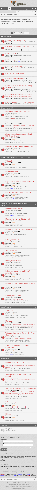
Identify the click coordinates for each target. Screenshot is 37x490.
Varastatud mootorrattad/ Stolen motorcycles (17, 346)
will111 (22, 475)
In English (22, 338)
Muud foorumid (6, 307)
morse (23, 477)
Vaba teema (15, 125)
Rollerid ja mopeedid (13, 296)
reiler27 (20, 103)
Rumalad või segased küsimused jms (19, 46)
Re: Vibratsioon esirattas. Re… (21, 244)
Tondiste (12, 329)
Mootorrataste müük (17, 365)
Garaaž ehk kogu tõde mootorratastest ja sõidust (13, 204)
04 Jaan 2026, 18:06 (26, 48)
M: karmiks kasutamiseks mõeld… (22, 419)
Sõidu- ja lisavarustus (13, 260)
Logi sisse (4, 437)
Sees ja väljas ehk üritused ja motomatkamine (15, 157)
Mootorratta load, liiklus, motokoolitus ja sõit (20, 284)
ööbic (11, 467)
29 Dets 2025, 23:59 (26, 80)
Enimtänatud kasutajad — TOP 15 (13, 472)
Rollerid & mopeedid (13, 402)
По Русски (15, 338)
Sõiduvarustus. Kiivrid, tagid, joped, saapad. (18, 375)
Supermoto (8, 326)
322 (32, 91)
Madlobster (19, 474)
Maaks (19, 61)
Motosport (9, 321)
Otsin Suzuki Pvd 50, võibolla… (21, 300)
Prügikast (8, 428)
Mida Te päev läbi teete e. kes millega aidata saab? (19, 86)
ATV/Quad (9, 310)
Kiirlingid (2, 9)
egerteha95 (12, 317)
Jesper (11, 474)
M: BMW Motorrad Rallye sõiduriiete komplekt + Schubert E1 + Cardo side (18, 95)
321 (30, 91)
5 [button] (21, 33)
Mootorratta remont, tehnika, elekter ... (19, 229)
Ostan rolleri (20, 406)
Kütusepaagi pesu (13, 60)
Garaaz (11, 279)
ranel (34, 475)
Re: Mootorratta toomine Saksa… (22, 255)
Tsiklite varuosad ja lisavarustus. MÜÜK (22, 391)
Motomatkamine (11, 171)
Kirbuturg (8, 414)
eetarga (11, 256)
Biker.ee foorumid (7, 108)
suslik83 (12, 198)
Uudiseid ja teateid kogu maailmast (18, 192)
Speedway (30, 326)
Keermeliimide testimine (15, 66)
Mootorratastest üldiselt (14, 208)
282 (27, 50)
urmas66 (12, 215)
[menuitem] (18, 8)
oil (18, 89)
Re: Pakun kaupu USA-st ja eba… (22, 151)
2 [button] (14, 33)
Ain (18, 477)
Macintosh (12, 118)
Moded (13, 114)
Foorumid (10, 9)
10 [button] (25, 33)
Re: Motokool (17, 140)
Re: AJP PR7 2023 (18, 224)
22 (29, 82)
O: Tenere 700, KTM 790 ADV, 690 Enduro (21, 102)
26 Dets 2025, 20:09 (27, 103)
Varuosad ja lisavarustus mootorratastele (20, 388)
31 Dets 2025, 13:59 (29, 67)
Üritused (8, 161)
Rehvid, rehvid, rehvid (13, 240)
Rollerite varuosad (30, 406)
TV (15, 127)
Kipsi (11, 410)
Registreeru (14, 437)
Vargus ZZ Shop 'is (18, 352)
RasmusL (11, 477)
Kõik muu (4, 425)
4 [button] (19, 33)
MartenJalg (12, 302)
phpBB (12, 482)
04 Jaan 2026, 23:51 (30, 41)
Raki (11, 177)
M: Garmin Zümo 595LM (15, 73)
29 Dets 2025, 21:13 (25, 89)
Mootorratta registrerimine (16, 40)
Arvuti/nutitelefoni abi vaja (16, 78)
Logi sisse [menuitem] (33, 9)
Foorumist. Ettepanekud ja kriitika (17, 111)
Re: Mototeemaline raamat (20, 197)
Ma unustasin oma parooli (6, 447)
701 (10, 246)
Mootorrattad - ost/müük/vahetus (17, 362)
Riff (18, 74)
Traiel (24, 324)
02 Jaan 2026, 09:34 (27, 61)
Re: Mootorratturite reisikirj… (21, 176)
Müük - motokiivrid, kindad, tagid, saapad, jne (23, 379)
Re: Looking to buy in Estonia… (21, 340)
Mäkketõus (16, 326)
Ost (6, 381)
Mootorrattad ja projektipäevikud (17, 219)
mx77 (9, 475)
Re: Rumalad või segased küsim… (22, 128)
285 (35, 50)
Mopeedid (20, 299)
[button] (9, 33)
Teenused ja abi (11, 250)
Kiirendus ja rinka (16, 324)
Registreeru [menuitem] (36, 9)
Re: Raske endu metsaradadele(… (22, 327)
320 (27, 91)
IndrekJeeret (21, 41)
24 (33, 82)
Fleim (12, 127)
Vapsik (11, 153)
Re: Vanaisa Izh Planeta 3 (20, 213)
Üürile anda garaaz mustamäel (21, 278)
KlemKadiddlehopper (15, 341)
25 (35, 82)
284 (32, 50)
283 (30, 50)
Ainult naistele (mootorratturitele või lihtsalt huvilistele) (18, 135)
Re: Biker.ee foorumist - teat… (21, 116)
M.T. (5, 477)
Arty (15, 484)
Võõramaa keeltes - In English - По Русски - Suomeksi (20, 334)
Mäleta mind (27, 447)
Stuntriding (23, 326)
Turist (19, 80)
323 (35, 91)
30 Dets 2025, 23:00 (25, 74)
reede (19, 98)
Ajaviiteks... (22, 125)
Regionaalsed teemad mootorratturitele (20, 182)
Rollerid (14, 299)
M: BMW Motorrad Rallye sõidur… (22, 382)
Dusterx (11, 142)
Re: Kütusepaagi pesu (19, 234)
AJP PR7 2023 (11, 53)
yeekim (11, 354)
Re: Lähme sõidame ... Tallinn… (22, 186)
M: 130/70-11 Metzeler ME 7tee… (22, 408)
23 (31, 82)
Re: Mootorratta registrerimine (21, 290)
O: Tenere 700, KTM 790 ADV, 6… (22, 368)
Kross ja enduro (31, 324)
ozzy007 (12, 420)
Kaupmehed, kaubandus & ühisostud (19, 146)
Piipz (28, 475)
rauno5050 (20, 67)
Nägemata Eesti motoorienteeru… (22, 165)
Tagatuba (8, 122)
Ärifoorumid (5, 358)
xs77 (19, 48)
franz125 (31, 477)
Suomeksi (28, 338)
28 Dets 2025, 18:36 (27, 98)
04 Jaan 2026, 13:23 (26, 55)
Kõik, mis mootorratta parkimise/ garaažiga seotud (17, 272)
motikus (11, 267)
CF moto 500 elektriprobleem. (21, 315)
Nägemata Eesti (13, 167)
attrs (19, 55)
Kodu (5, 9)
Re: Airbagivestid (18, 265)
